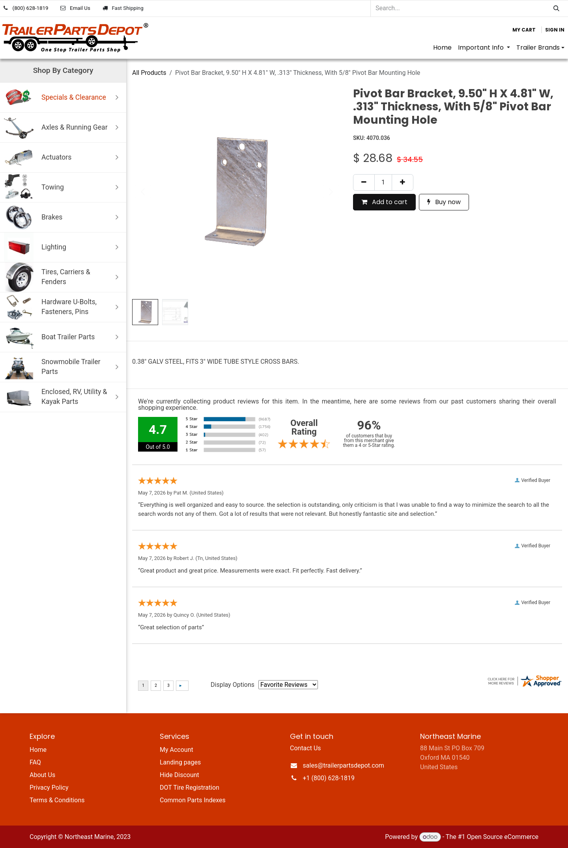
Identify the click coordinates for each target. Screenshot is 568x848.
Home (38, 749)
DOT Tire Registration (189, 787)
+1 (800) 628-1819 (329, 778)
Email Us (80, 8)
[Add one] (402, 182)
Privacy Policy (49, 787)
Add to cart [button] (384, 201)
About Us (42, 775)
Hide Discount (179, 775)
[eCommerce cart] (524, 30)
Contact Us (305, 748)
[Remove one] (364, 182)
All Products (149, 72)
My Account (176, 749)
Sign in (554, 29)
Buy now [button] (444, 201)
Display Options (232, 684)
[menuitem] (442, 48)
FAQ (35, 762)
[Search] (556, 8)
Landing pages (180, 762)
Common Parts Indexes (193, 800)
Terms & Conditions (57, 800)
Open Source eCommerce (502, 837)
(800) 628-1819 (31, 8)
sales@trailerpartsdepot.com (343, 765)
